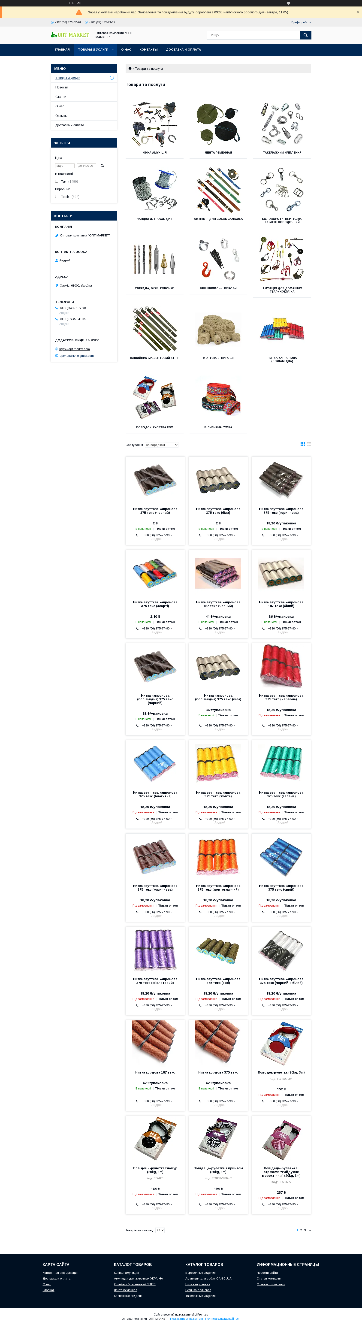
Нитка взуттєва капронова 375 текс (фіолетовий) (155, 981)
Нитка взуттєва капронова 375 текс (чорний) (155, 510)
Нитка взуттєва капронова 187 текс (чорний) (218, 604)
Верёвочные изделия (200, 1272)
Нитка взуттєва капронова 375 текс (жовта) (218, 794)
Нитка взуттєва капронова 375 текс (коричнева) (281, 510)
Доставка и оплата (183, 49)
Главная (62, 49)
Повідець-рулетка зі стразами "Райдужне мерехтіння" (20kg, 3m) (281, 1171)
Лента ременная (218, 152)
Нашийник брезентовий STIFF (154, 358)
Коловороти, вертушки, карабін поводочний (282, 220)
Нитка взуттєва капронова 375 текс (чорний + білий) (281, 981)
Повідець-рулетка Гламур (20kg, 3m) (155, 1170)
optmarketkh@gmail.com (77, 355)
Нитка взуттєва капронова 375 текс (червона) (281, 697)
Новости (61, 87)
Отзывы (61, 116)
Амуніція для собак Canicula (218, 219)
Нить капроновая (197, 1284)
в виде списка (309, 445)
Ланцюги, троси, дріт (154, 219)
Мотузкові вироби (218, 358)
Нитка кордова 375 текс (218, 1072)
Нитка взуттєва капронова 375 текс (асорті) (155, 604)
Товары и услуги (93, 49)
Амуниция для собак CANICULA (208, 1278)
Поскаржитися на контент (186, 1318)
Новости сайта (267, 1272)
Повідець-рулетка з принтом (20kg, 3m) (218, 1170)
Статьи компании (269, 1278)
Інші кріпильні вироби (218, 288)
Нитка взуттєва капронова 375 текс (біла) (218, 510)
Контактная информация (60, 1272)
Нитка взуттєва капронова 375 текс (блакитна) (155, 794)
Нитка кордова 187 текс (155, 1072)
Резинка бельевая (198, 1290)
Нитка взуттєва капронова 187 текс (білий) (281, 604)
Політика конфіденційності (222, 1318)
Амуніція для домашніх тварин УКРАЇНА (282, 290)
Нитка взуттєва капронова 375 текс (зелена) (281, 794)
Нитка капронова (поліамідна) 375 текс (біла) (218, 697)
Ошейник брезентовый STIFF (135, 1284)
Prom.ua (202, 1314)
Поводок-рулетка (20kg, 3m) (281, 1072)
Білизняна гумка (218, 427)
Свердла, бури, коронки (154, 288)
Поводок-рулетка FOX (154, 427)
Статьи (60, 97)
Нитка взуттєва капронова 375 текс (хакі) (218, 981)
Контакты (149, 49)
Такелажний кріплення (282, 152)
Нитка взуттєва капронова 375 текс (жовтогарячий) (218, 887)
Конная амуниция (126, 1272)
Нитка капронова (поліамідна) (282, 359)
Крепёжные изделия (128, 1296)
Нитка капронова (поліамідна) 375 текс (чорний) (155, 699)
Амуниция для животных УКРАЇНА (138, 1278)
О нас (126, 49)
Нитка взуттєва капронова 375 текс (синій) (281, 887)
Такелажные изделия (200, 1296)
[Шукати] (305, 35)
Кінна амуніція (154, 152)
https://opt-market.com (74, 349)
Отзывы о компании (271, 1284)
